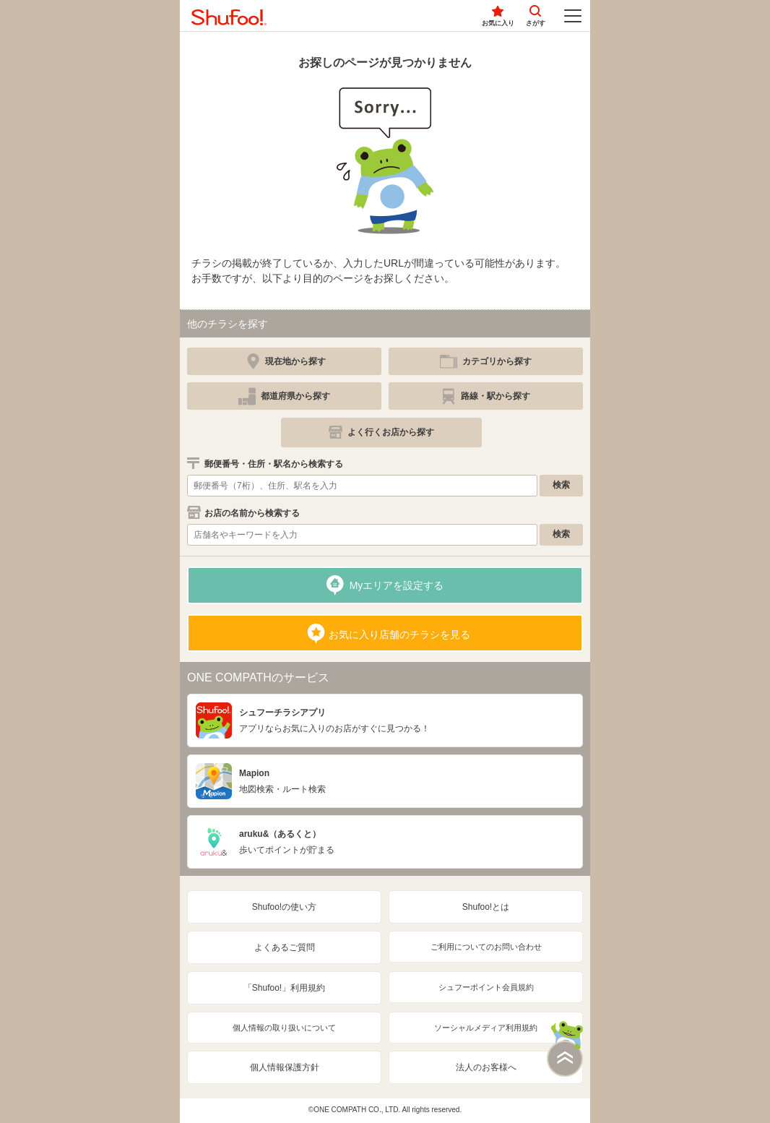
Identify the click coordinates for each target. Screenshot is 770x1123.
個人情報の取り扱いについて (284, 1027)
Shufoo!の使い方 (284, 907)
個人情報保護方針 (284, 1067)
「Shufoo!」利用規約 (284, 988)
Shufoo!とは (485, 907)
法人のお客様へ (486, 1067)
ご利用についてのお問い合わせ (486, 946)
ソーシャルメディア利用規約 (485, 1027)
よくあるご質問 (284, 947)
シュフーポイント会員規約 (486, 987)
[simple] (486, 361)
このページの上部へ (565, 1049)
